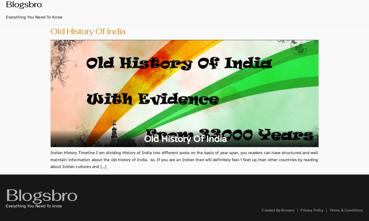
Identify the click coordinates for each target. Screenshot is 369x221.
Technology (270, 11)
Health (320, 11)
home (157, 11)
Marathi (222, 11)
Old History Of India (87, 31)
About (175, 11)
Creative (298, 11)
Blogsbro (41, 199)
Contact (342, 11)
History (197, 11)
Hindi (245, 11)
